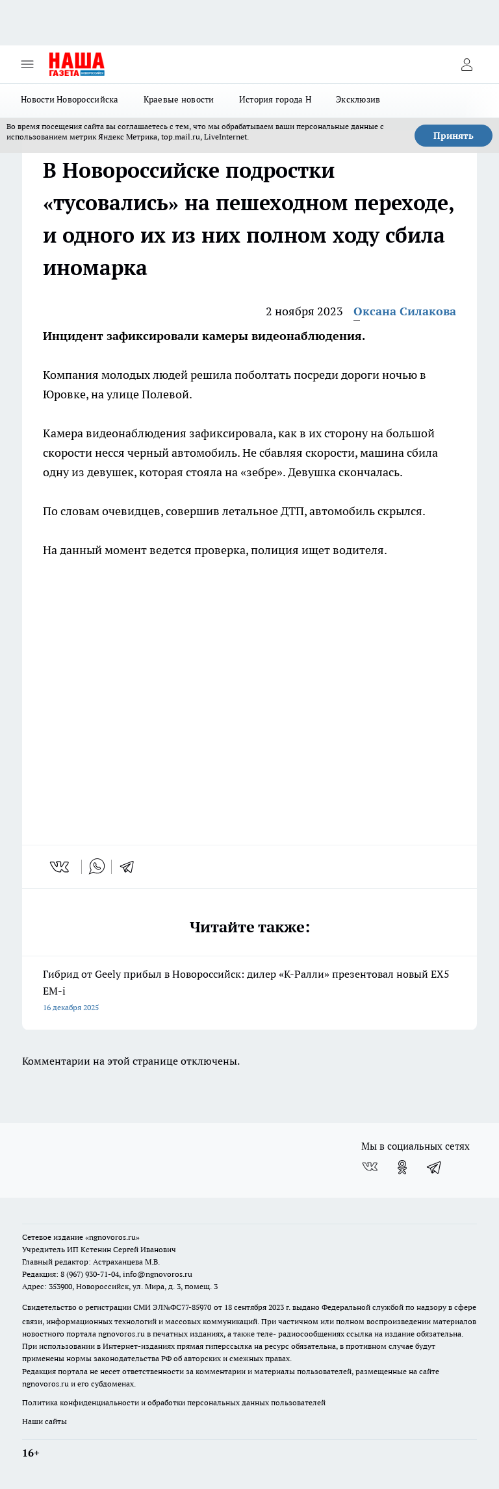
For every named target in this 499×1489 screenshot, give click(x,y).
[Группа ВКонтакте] (369, 1167)
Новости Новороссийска (70, 99)
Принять (453, 135)
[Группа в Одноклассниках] (402, 1167)
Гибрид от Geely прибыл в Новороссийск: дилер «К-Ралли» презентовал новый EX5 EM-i (249, 991)
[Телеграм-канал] (434, 1167)
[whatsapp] (96, 867)
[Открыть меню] (27, 64)
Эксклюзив (358, 99)
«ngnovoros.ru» (112, 1237)
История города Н (275, 99)
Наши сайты (44, 1421)
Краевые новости (179, 99)
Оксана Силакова (404, 311)
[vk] (60, 867)
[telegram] (131, 867)
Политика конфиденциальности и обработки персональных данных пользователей (174, 1402)
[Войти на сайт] (467, 64)
